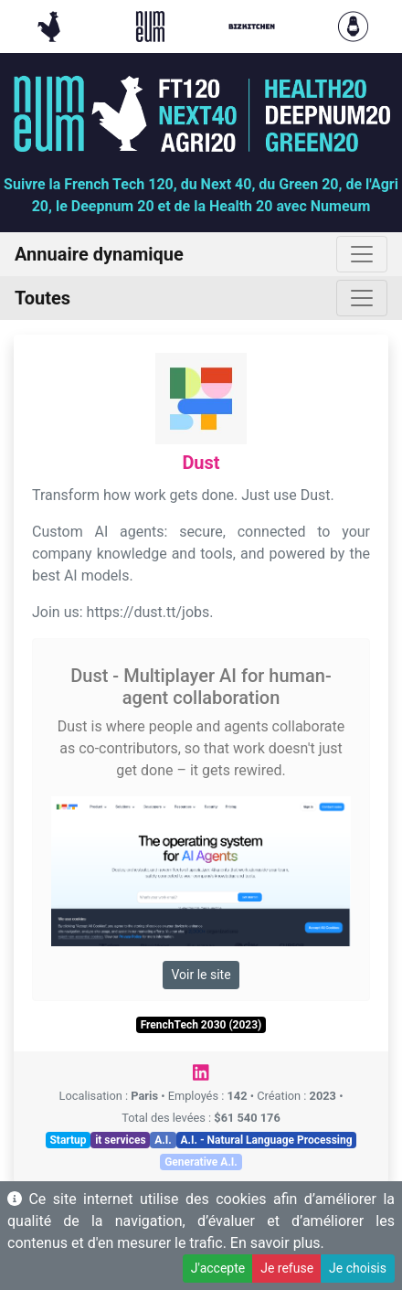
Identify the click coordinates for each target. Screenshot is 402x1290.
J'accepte (218, 1268)
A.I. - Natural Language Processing (266, 1140)
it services (120, 1140)
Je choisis (357, 1268)
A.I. (163, 1140)
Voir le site (200, 974)
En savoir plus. (277, 1243)
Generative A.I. (201, 1162)
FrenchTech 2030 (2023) (201, 1024)
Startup (67, 1140)
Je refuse (286, 1268)
